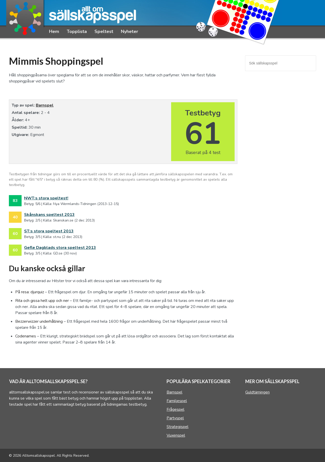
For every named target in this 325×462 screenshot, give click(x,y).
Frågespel (175, 409)
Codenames (25, 336)
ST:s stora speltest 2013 (49, 231)
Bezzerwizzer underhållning (39, 321)
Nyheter (129, 31)
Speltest (103, 31)
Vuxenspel (176, 435)
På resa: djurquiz (29, 292)
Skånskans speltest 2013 (49, 214)
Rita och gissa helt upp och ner (42, 300)
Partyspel (175, 418)
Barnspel (45, 105)
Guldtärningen (257, 392)
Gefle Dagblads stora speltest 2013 (60, 247)
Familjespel (177, 401)
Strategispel (177, 427)
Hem (54, 31)
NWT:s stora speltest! (46, 198)
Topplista (77, 31)
